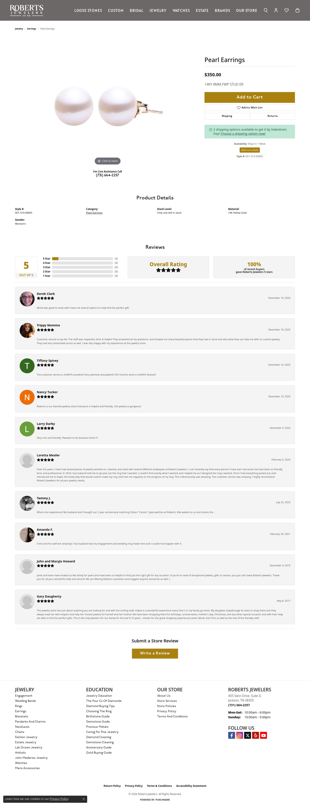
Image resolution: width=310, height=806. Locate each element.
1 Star (46, 276)
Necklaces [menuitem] (22, 727)
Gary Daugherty (49, 596)
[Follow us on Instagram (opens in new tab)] (239, 735)
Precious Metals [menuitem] (97, 727)
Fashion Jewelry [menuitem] (26, 737)
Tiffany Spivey (47, 360)
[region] (107, 101)
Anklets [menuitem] (20, 752)
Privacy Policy (166, 711)
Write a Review (155, 653)
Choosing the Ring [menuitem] (99, 711)
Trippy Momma (48, 325)
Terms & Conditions (159, 786)
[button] (265, 10)
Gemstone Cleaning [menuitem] (100, 742)
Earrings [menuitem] (20, 711)
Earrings (31, 28)
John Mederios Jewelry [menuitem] (31, 758)
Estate (202, 10)
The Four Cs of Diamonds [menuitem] (104, 701)
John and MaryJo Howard (56, 561)
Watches (181, 10)
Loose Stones (88, 10)
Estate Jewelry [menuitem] (25, 742)
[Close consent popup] (83, 799)
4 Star (46, 263)
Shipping (227, 116)
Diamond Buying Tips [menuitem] (100, 706)
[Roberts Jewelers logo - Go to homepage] (28, 10)
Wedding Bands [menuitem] (25, 701)
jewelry (19, 28)
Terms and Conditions (172, 716)
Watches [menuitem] (21, 763)
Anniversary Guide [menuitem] (99, 747)
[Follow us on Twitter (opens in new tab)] (247, 735)
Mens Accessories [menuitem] (27, 768)
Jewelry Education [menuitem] (99, 696)
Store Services (167, 701)
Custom (116, 10)
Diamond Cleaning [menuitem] (98, 737)
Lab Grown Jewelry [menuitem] (28, 747)
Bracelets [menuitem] (21, 716)
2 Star (46, 271)
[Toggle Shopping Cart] (297, 10)
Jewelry (157, 10)
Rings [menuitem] (18, 706)
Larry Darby (46, 424)
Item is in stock (249, 150)
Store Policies (166, 706)
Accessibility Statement (191, 786)
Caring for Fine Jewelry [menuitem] (102, 732)
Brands (222, 10)
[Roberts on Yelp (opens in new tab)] (255, 735)
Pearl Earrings (94, 212)
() (116, 258)
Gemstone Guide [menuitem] (98, 721)
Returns (273, 116)
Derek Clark (46, 294)
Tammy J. (44, 498)
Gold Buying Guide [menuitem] (99, 752)
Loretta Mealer (48, 455)
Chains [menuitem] (19, 732)
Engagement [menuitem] (23, 696)
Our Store (246, 10)
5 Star (46, 258)
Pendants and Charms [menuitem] (30, 721)
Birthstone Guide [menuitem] (98, 716)
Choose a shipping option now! (243, 133)
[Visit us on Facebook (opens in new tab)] (231, 735)
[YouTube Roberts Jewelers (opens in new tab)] (263, 735)
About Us (163, 696)
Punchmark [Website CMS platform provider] (163, 799)
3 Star (46, 267)
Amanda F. (45, 529)
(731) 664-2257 (107, 175)
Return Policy (112, 786)
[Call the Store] (239, 705)
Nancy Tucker (47, 392)
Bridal (136, 10)
